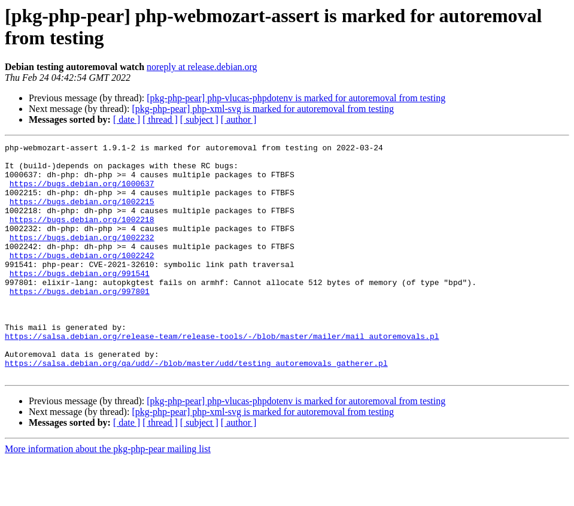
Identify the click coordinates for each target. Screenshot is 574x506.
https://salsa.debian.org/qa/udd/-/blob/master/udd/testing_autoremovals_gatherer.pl (196, 407)
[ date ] (126, 119)
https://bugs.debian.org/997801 (80, 321)
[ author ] (239, 119)
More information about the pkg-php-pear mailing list (108, 495)
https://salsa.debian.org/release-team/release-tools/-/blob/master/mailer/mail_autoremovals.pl (222, 375)
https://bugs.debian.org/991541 (80, 300)
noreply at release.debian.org (202, 67)
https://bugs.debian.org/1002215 (82, 213)
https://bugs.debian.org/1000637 (82, 192)
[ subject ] (199, 119)
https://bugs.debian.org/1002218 (82, 235)
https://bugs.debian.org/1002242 (82, 278)
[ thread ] (160, 119)
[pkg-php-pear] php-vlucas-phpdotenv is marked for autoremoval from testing (296, 98)
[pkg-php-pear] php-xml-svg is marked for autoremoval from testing (263, 109)
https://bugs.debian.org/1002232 (82, 257)
